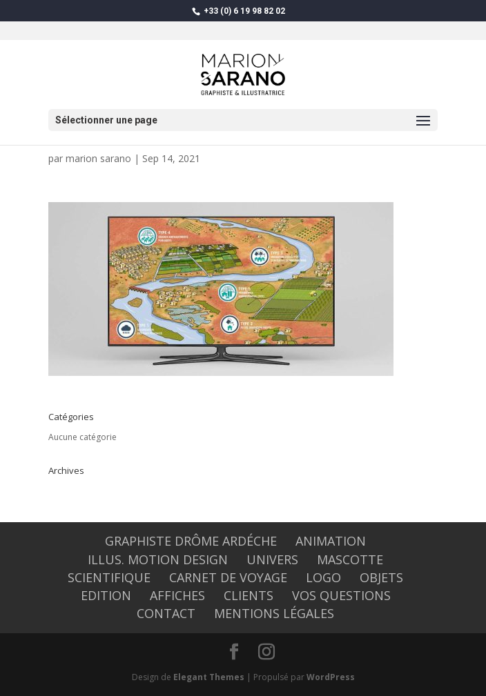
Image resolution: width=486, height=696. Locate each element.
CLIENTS (248, 595)
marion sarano (98, 158)
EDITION (106, 595)
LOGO (323, 577)
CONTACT (166, 613)
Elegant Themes (208, 677)
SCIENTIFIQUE (109, 577)
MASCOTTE (350, 559)
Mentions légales (274, 613)
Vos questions (341, 595)
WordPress (331, 677)
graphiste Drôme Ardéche (191, 541)
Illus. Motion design (158, 559)
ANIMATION (330, 541)
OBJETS (381, 577)
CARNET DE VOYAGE (228, 577)
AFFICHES (177, 595)
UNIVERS (272, 559)
